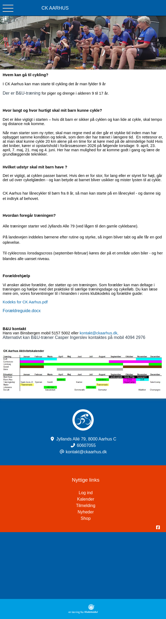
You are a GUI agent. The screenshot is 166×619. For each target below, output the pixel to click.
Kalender (85, 499)
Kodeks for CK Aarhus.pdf (25, 302)
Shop (85, 518)
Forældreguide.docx (22, 310)
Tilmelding (85, 505)
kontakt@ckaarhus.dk (86, 452)
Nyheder (86, 512)
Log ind (122, 493)
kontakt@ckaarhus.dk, (99, 333)
